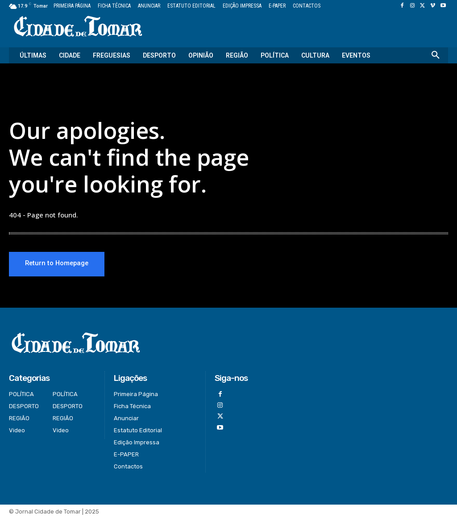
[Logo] (78, 27)
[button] (436, 55)
